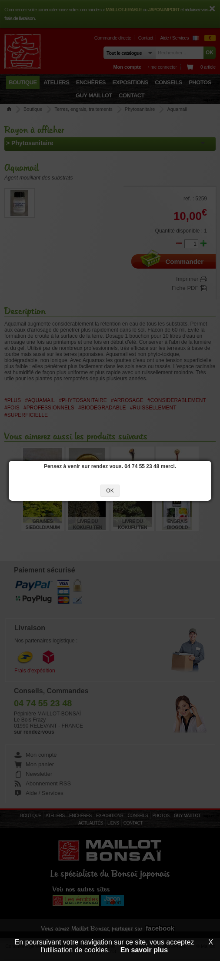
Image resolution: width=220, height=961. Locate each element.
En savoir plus (144, 950)
